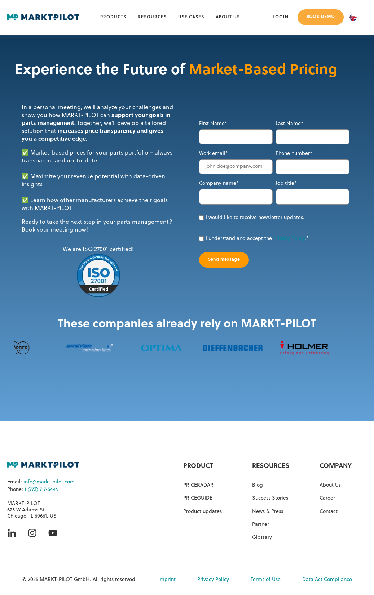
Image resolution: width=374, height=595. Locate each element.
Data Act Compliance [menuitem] (327, 579)
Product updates (202, 511)
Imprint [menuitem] (167, 579)
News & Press (267, 511)
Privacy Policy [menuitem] (213, 579)
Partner (260, 524)
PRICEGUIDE (197, 498)
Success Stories (270, 498)
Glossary (262, 537)
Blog (257, 485)
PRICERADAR (198, 485)
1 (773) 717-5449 (41, 489)
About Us (330, 485)
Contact (329, 511)
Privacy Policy (289, 238)
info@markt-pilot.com (49, 482)
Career (327, 498)
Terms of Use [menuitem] (266, 579)
